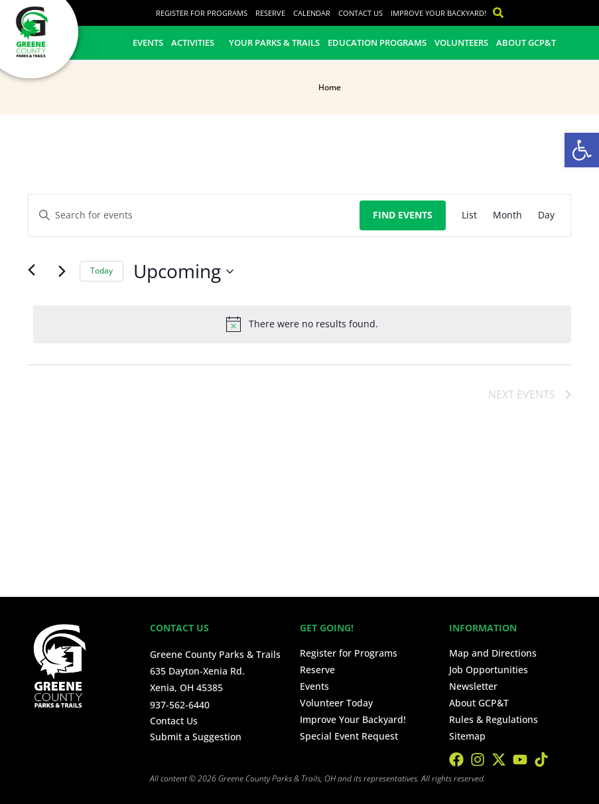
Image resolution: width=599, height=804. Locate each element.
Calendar (311, 13)
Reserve (270, 13)
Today (101, 270)
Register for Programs (201, 13)
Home (329, 87)
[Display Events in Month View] (507, 215)
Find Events (403, 214)
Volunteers (461, 42)
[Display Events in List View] (469, 215)
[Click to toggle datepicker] (183, 271)
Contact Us (360, 13)
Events (148, 42)
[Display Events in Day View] (546, 215)
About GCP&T (526, 42)
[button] (582, 150)
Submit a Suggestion (195, 736)
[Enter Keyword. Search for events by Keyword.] (194, 215)
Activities (196, 42)
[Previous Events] (36, 272)
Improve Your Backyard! (438, 13)
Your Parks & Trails (274, 42)
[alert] (302, 324)
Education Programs (377, 42)
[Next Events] (62, 272)
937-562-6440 (180, 704)
